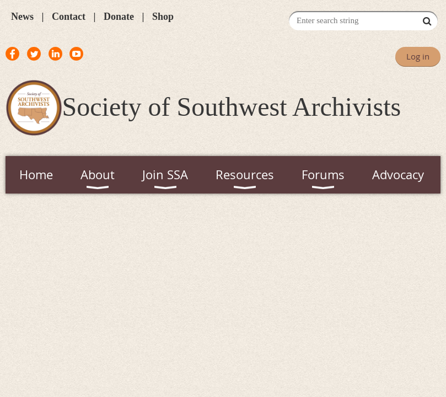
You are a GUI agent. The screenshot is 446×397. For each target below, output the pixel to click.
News (22, 16)
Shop (163, 16)
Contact (68, 16)
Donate (119, 16)
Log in (417, 56)
